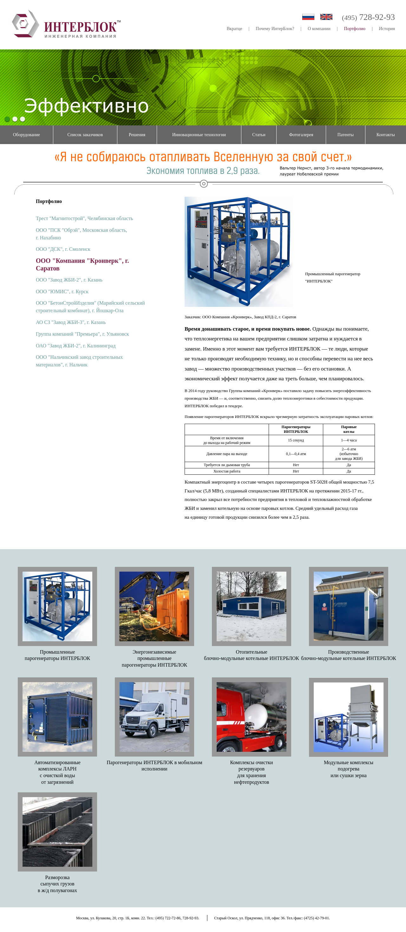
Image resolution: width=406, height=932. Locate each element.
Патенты (345, 134)
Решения (137, 134)
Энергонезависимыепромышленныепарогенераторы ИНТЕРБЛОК (154, 658)
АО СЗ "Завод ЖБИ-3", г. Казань (71, 322)
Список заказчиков (85, 134)
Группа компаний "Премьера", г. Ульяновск (82, 334)
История (387, 28)
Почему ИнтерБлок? (275, 28)
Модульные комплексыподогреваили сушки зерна (348, 769)
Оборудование (26, 134)
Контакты (386, 134)
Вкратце (234, 28)
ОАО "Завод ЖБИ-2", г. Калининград (75, 345)
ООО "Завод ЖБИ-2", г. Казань (69, 279)
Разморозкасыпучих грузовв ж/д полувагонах (57, 884)
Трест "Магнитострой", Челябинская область (84, 218)
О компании (319, 28)
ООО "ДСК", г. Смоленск (63, 249)
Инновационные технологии (199, 134)
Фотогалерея (301, 134)
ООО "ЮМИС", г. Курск (62, 291)
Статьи (258, 134)
